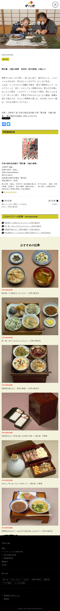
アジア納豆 (7, 583)
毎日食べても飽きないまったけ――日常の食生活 (22, 223)
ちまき (26, 579)
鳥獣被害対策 (8, 558)
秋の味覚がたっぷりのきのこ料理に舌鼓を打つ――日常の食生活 (28, 233)
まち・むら (16, 579)
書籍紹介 (5, 561)
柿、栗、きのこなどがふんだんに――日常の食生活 (23, 226)
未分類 (4, 565)
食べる (5, 59)
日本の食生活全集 (10, 555)
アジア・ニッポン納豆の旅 (13, 552)
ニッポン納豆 (20, 583)
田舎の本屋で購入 (10, 192)
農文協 (6, 599)
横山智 (46, 579)
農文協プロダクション (12, 595)
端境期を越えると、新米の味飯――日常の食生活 (22, 229)
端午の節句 (36, 579)
